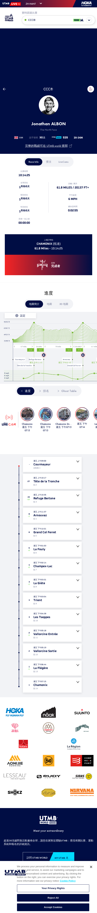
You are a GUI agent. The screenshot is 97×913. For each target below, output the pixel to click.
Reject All (53, 900)
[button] (90, 89)
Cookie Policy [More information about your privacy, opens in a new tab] (68, 883)
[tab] (33, 161)
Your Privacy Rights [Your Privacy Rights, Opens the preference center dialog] (53, 890)
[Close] (91, 869)
